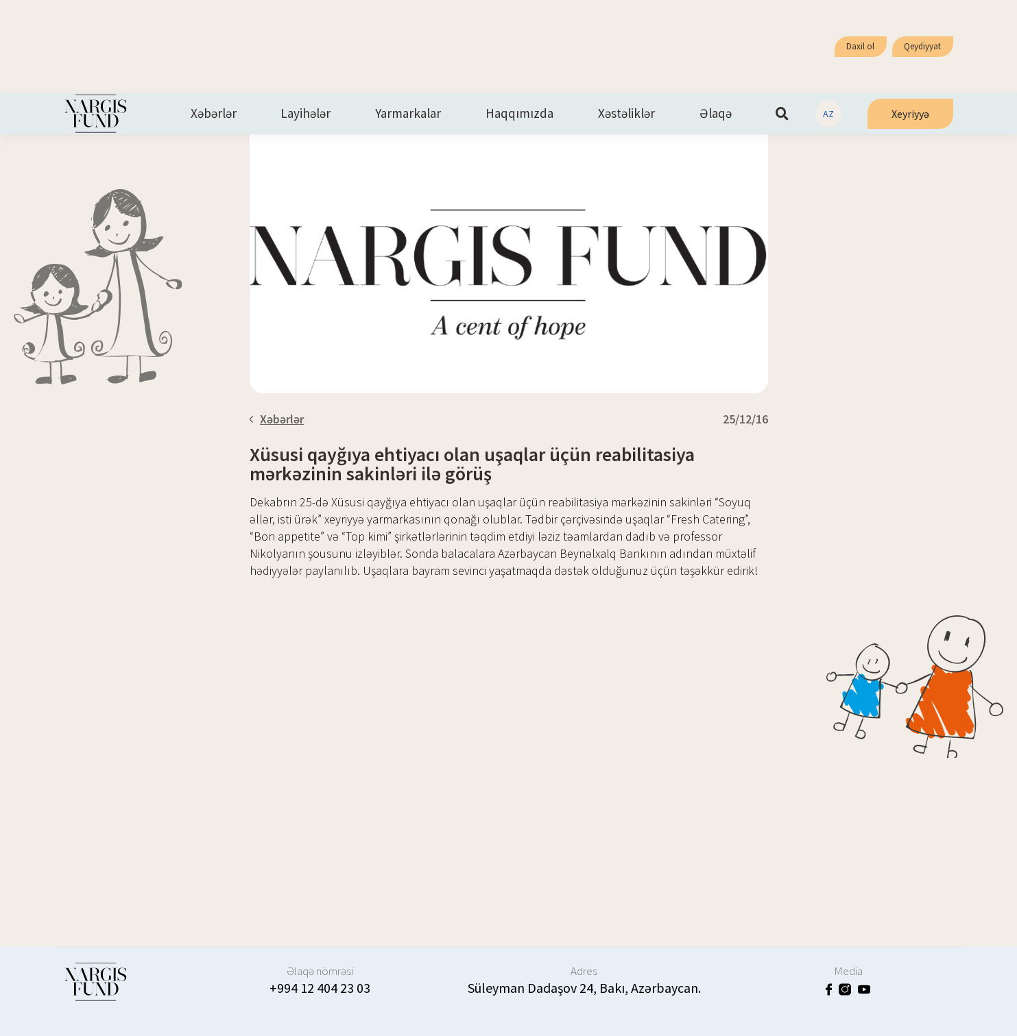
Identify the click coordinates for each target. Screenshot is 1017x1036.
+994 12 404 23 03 (320, 988)
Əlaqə (715, 114)
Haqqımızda (519, 114)
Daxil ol (860, 46)
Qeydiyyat (922, 46)
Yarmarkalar (408, 114)
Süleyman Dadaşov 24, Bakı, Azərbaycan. (584, 988)
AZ (828, 114)
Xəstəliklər (626, 114)
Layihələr (305, 114)
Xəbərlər (214, 114)
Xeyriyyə (910, 114)
